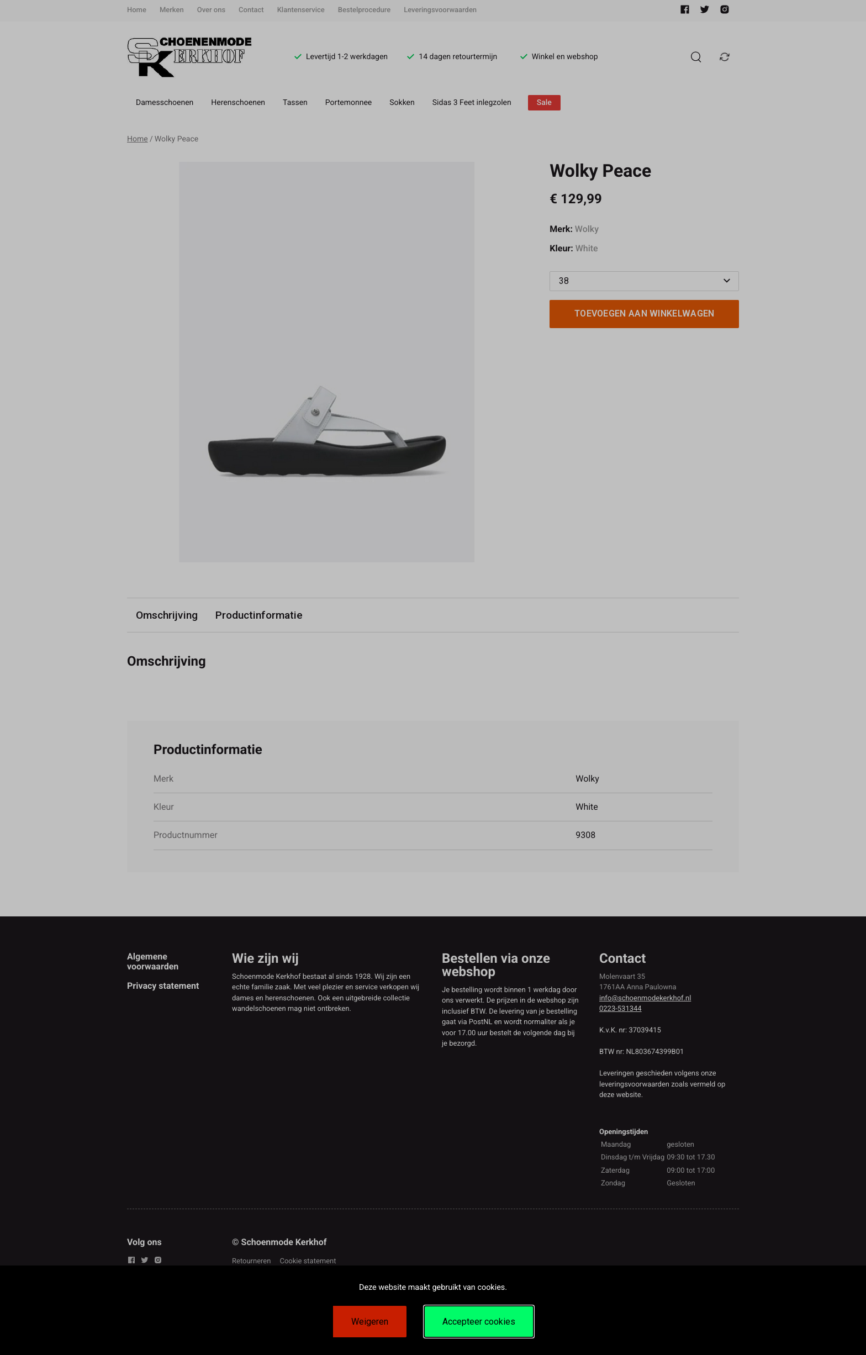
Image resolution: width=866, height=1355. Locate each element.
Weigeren (369, 1321)
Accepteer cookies (478, 1321)
